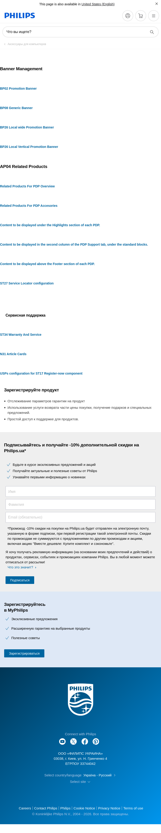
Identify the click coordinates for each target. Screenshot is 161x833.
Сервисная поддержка (26, 315)
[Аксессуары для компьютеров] (24, 44)
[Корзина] (140, 15)
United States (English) (98, 4)
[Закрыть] (156, 3)
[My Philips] (127, 15)
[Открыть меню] (153, 15)
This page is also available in (60, 4)
